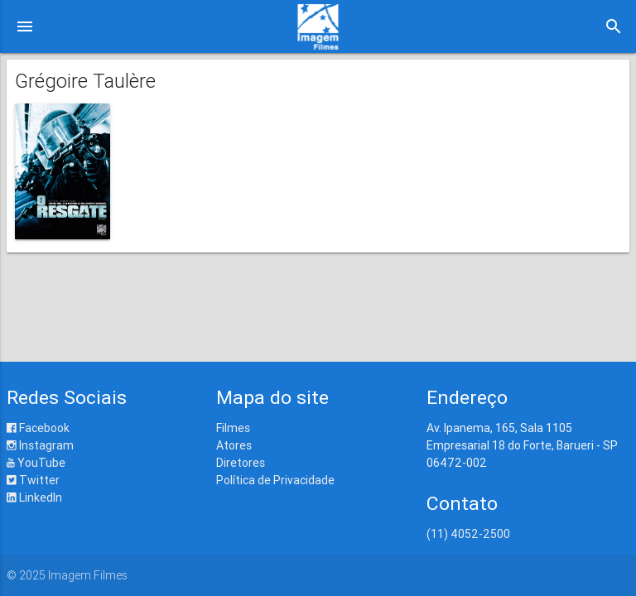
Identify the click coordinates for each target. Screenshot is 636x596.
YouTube (36, 462)
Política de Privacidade (275, 480)
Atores (234, 445)
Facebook (38, 428)
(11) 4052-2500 (468, 533)
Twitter (33, 480)
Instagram (40, 445)
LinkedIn (34, 497)
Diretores (240, 462)
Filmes (233, 428)
